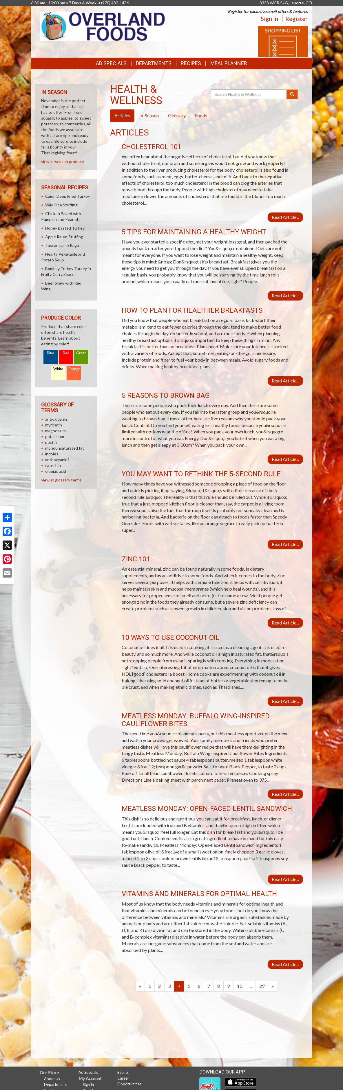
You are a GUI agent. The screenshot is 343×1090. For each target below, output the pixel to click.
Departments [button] (154, 63)
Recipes (191, 63)
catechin (53, 465)
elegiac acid (55, 471)
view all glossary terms (61, 479)
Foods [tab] (201, 115)
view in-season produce (62, 161)
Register (296, 18)
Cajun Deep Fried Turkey (67, 196)
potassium (54, 436)
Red (66, 353)
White (58, 369)
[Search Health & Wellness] (249, 94)
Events (123, 1072)
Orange (73, 369)
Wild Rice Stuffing (61, 204)
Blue (50, 353)
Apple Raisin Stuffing (64, 236)
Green (81, 353)
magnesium (55, 430)
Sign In (269, 18)
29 (261, 986)
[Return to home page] (103, 25)
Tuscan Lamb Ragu (62, 245)
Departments (55, 1084)
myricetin (53, 424)
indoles (51, 453)
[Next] (273, 986)
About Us (52, 1078)
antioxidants (56, 419)
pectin (51, 442)
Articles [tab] (122, 115)
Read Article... (285, 217)
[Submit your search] (292, 94)
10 (239, 986)
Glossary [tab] (177, 115)
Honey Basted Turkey (65, 228)
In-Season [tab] (149, 115)
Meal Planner (228, 63)
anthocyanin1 (57, 459)
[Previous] (140, 986)
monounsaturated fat (64, 448)
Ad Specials (111, 63)
